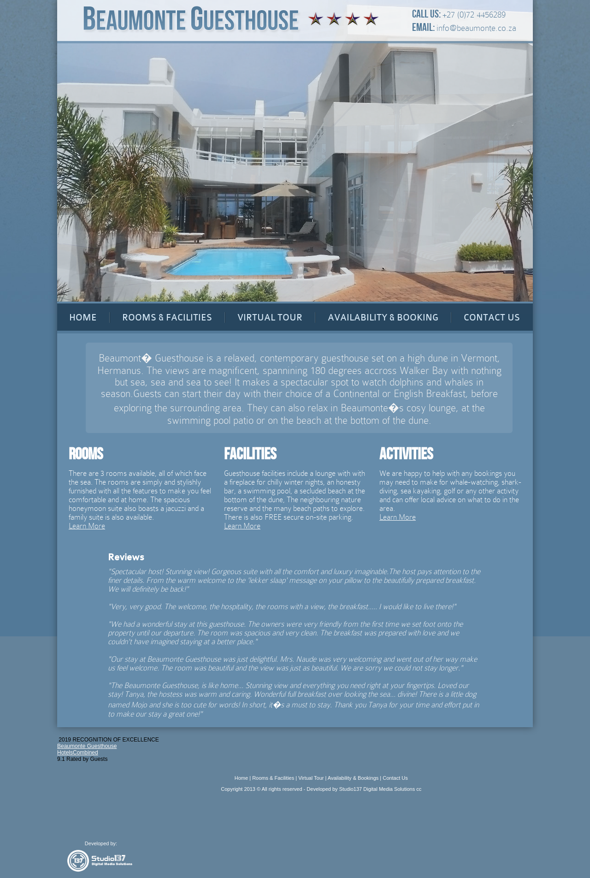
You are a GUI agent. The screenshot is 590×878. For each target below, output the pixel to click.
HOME (83, 317)
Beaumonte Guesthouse (87, 746)
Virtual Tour (311, 778)
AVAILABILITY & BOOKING (383, 317)
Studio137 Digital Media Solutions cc (380, 789)
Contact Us (395, 778)
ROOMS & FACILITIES (167, 317)
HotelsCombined (77, 752)
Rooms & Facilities (273, 778)
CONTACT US (492, 317)
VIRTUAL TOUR (269, 317)
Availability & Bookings (353, 778)
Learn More (87, 526)
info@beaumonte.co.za (476, 28)
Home (241, 778)
